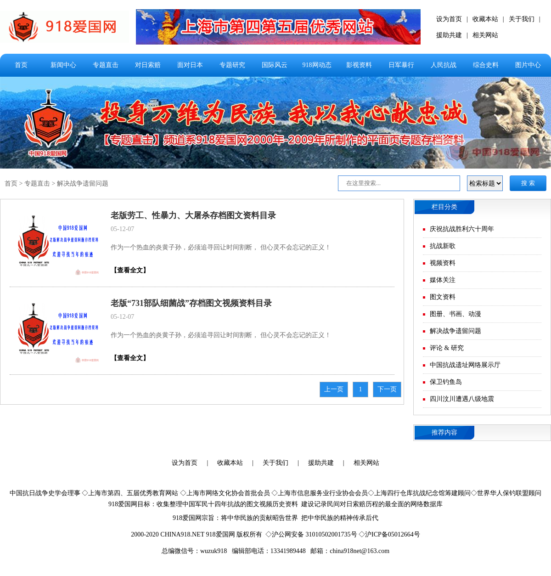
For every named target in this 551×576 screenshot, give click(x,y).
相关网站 (485, 35)
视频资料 (442, 263)
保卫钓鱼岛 (446, 381)
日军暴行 (401, 65)
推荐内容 (444, 432)
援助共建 (449, 35)
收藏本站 (485, 19)
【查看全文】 (130, 270)
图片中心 (528, 65)
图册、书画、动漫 (455, 314)
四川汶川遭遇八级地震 (462, 398)
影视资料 (359, 65)
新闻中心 (63, 65)
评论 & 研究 (447, 347)
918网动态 (317, 65)
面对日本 (190, 65)
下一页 (387, 389)
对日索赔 (148, 65)
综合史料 (486, 65)
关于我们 (521, 19)
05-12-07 (122, 229)
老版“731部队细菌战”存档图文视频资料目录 (191, 303)
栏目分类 (444, 206)
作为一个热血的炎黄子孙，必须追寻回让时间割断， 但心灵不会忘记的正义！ (221, 247)
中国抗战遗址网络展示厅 (465, 364)
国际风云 (274, 65)
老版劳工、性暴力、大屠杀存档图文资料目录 (193, 215)
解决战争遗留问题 (82, 183)
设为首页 (449, 19)
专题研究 (232, 65)
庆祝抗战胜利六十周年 (462, 229)
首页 (21, 65)
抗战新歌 (442, 246)
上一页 (333, 389)
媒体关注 (442, 280)
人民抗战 (443, 65)
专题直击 (105, 65)
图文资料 (442, 297)
